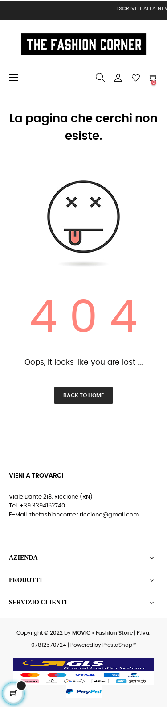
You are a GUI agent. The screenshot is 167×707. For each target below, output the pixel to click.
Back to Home (83, 395)
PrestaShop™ (119, 645)
